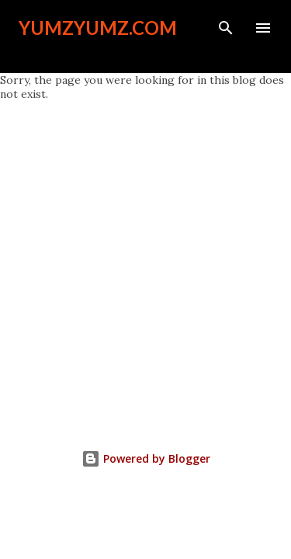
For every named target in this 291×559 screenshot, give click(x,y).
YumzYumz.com (98, 27)
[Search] (226, 28)
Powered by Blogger (145, 458)
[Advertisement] (145, 254)
